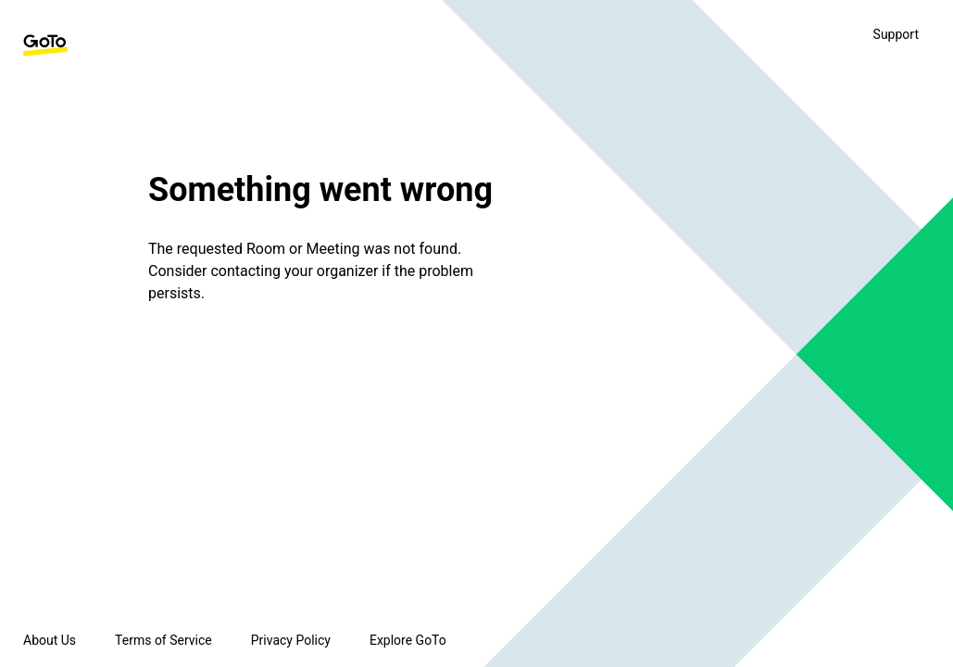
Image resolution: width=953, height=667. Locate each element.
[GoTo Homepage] (45, 45)
